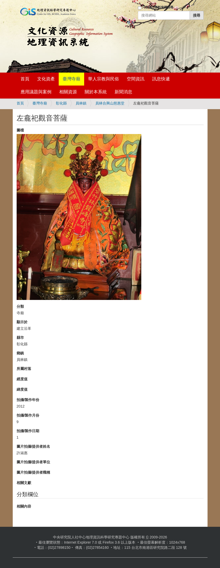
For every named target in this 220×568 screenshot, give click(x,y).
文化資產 (46, 78)
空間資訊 (135, 78)
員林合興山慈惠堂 (109, 103)
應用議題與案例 (36, 91)
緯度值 (22, 389)
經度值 (22, 379)
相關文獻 (24, 483)
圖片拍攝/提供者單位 (33, 462)
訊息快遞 (161, 78)
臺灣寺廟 (71, 78)
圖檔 (20, 130)
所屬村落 (24, 369)
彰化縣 (61, 103)
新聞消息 (123, 91)
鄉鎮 (20, 353)
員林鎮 (81, 103)
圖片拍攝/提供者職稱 (33, 472)
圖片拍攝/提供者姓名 (33, 446)
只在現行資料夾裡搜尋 (157, 7)
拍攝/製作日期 (28, 431)
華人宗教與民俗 (103, 78)
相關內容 (24, 506)
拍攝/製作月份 (28, 415)
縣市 (20, 337)
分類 (20, 306)
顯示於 (22, 322)
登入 (130, 22)
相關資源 (68, 91)
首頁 (25, 78)
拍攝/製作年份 (28, 400)
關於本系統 (96, 91)
